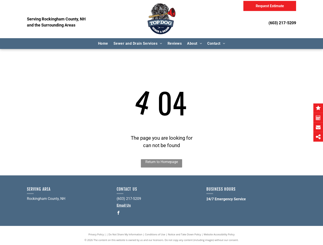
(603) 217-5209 (282, 22)
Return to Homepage (161, 162)
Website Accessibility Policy (219, 234)
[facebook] (118, 213)
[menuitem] (103, 43)
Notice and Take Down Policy (184, 234)
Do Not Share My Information (125, 234)
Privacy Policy (96, 234)
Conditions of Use (155, 234)
